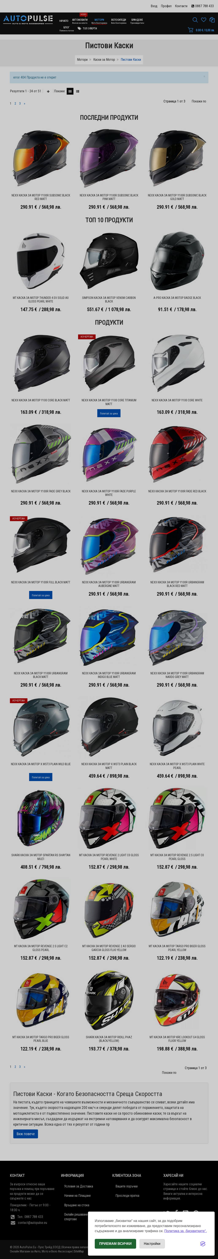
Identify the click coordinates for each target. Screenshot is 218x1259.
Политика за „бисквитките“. (185, 1231)
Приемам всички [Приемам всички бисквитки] (115, 1243)
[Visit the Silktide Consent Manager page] (203, 1244)
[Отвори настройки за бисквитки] (152, 1243)
